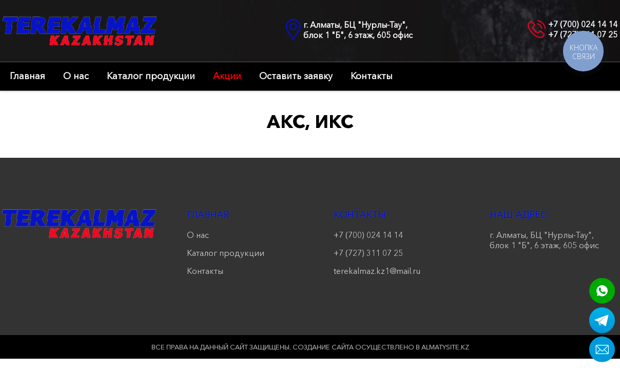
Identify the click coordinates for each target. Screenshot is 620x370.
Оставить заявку (296, 76)
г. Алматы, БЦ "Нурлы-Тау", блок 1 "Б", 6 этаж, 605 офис (358, 30)
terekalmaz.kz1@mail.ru (377, 271)
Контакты (372, 76)
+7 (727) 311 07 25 (368, 253)
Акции (227, 76)
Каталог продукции (151, 76)
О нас (76, 76)
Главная (27, 76)
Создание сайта (323, 347)
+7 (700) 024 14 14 (582, 24)
